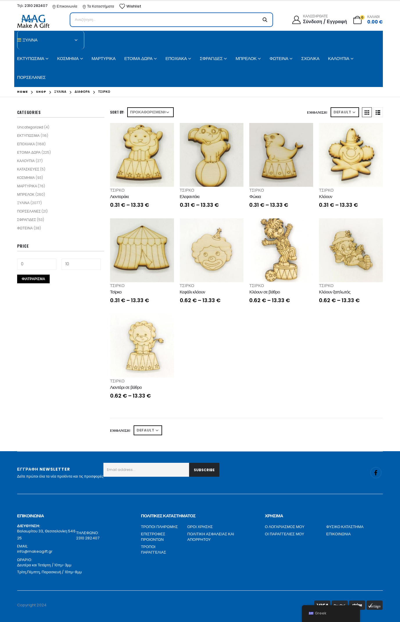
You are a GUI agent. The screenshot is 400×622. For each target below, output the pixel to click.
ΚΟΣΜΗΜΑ (68, 58)
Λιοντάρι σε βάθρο (126, 387)
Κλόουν (325, 196)
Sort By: (117, 112)
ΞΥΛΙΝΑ (23, 202)
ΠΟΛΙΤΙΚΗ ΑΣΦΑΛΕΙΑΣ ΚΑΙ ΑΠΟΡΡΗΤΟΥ (210, 537)
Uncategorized (30, 127)
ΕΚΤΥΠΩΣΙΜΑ (30, 58)
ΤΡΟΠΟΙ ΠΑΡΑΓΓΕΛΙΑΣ (153, 549)
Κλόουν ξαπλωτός (334, 292)
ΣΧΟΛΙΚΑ (310, 58)
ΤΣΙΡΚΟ (117, 190)
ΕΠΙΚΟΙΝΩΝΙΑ (338, 534)
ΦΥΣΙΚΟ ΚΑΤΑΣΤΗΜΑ (345, 526)
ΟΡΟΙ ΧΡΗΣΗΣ (200, 526)
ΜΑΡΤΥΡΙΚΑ (103, 58)
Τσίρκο (116, 292)
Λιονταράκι (119, 196)
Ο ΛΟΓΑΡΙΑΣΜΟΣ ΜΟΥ (284, 526)
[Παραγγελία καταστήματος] (150, 112)
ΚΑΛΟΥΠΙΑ (338, 58)
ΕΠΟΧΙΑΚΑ (176, 58)
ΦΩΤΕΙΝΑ (279, 58)
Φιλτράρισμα (33, 278)
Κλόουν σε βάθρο (264, 292)
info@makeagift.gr (35, 551)
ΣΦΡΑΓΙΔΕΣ (211, 58)
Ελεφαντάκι (190, 196)
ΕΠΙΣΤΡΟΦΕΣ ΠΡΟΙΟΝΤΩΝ (153, 537)
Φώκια (255, 196)
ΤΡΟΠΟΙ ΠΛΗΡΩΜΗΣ (159, 526)
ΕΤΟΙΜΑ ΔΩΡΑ (138, 58)
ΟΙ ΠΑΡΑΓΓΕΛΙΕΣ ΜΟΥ (284, 534)
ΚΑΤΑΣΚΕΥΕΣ (28, 169)
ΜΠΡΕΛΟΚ (246, 58)
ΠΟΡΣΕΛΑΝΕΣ (31, 77)
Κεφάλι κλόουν (192, 292)
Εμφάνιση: (317, 112)
